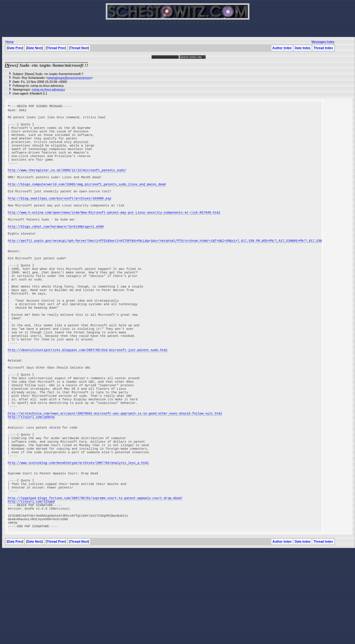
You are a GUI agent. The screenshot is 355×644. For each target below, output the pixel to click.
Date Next (34, 48)
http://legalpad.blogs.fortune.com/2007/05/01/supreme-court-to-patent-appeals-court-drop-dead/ (95, 585)
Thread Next (79, 48)
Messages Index (322, 41)
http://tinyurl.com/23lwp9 (31, 589)
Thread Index (323, 48)
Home (9, 41)
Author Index (282, 48)
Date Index (303, 48)
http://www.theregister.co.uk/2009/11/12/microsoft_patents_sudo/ (67, 184)
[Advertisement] (177, 27)
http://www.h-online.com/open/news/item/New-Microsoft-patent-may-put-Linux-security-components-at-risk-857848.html (114, 236)
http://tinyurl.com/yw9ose (31, 486)
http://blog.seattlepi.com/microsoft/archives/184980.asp (59, 218)
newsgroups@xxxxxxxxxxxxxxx (69, 78)
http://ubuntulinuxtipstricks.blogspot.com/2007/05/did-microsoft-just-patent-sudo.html (88, 404)
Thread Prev (56, 48)
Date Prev (15, 48)
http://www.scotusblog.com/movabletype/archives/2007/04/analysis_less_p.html (78, 542)
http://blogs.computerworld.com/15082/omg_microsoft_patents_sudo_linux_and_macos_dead (87, 201)
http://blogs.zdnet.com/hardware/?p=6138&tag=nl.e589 (56, 253)
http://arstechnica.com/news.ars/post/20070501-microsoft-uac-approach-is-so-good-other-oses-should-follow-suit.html (115, 481)
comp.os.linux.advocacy (48, 89)
